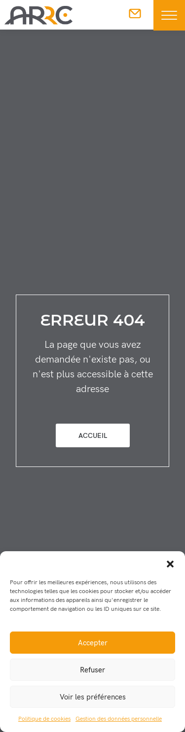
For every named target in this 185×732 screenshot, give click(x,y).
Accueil (92, 436)
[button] (170, 563)
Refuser (92, 669)
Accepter (93, 642)
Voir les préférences (93, 697)
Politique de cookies (44, 719)
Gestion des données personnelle (118, 719)
